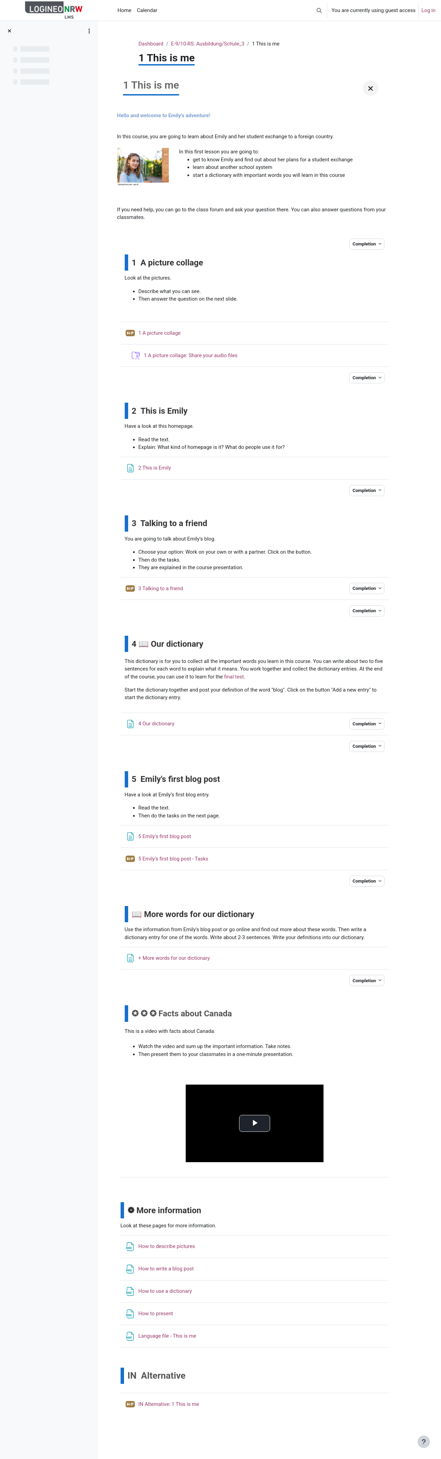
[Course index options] (89, 31)
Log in (428, 10)
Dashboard (168, 44)
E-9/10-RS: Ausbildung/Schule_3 (225, 44)
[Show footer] (424, 1442)
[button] (319, 10)
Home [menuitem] (124, 10)
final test (320, 677)
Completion (363, 244)
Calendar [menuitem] (147, 10)
